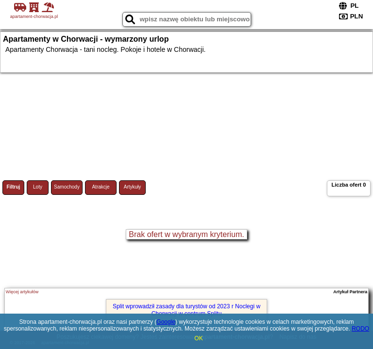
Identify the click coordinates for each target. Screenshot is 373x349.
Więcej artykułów (22, 291)
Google (165, 321)
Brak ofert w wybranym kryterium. (186, 234)
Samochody (67, 187)
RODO (360, 328)
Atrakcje (100, 187)
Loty (37, 187)
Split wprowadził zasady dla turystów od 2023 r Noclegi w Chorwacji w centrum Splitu (186, 310)
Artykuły (132, 187)
